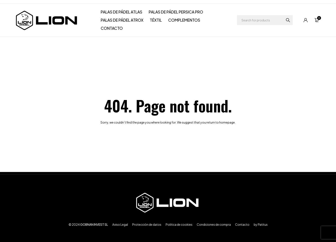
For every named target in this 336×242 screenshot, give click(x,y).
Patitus (263, 224)
